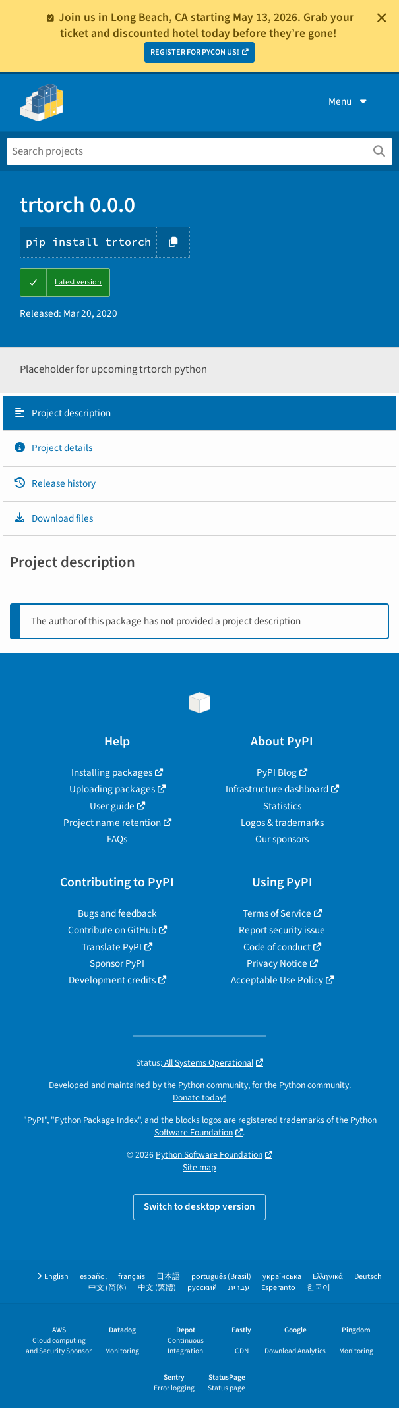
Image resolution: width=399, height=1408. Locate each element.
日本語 (168, 1276)
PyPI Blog (277, 772)
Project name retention (112, 822)
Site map (199, 1167)
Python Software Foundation (209, 1155)
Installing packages (111, 772)
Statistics (282, 806)
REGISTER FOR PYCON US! (194, 52)
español (93, 1276)
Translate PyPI (112, 947)
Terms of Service (277, 913)
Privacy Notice (277, 963)
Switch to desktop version (199, 1206)
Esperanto (278, 1287)
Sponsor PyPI (117, 963)
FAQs (117, 839)
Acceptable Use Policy (277, 980)
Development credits (112, 980)
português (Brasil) (221, 1276)
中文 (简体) (107, 1287)
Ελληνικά (328, 1276)
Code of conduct (277, 947)
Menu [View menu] (348, 101)
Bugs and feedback (117, 913)
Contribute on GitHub (112, 930)
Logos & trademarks (282, 822)
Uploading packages (112, 789)
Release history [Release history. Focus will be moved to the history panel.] (54, 483)
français (131, 1276)
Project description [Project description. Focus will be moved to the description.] (62, 413)
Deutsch (368, 1276)
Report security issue (282, 930)
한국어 (318, 1287)
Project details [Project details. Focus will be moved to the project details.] (52, 448)
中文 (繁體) (157, 1287)
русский (202, 1287)
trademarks (302, 1120)
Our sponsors (282, 839)
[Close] (382, 18)
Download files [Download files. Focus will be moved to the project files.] (53, 518)
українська (281, 1276)
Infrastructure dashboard (277, 789)
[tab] (199, 413)
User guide (112, 806)
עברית (239, 1287)
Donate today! (199, 1097)
